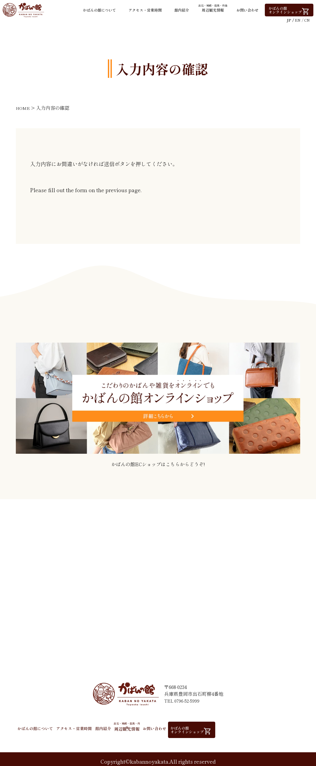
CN (307, 20)
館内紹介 (181, 10)
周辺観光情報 (212, 8)
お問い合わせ (247, 10)
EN (297, 20)
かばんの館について (99, 10)
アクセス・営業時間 (145, 10)
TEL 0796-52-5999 (183, 699)
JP (289, 20)
